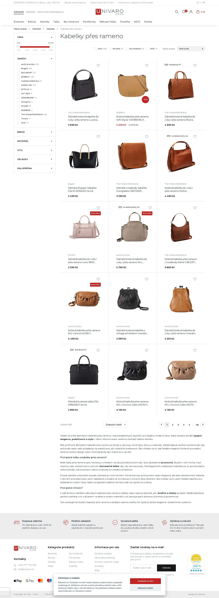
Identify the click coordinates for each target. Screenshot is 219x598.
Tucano (25, 118)
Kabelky (51, 29)
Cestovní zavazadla (50, 12)
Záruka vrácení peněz (75, 2)
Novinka (118, 48)
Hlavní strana (20, 29)
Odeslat (166, 568)
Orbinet (201, 594)
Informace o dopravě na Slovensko (135, 2)
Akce (102, 48)
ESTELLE (26, 89)
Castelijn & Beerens (31, 81)
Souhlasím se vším (145, 581)
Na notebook (136, 48)
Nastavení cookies (145, 588)
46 (197, 424)
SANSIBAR (26, 110)
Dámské (19, 12)
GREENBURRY (29, 98)
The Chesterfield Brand (34, 114)
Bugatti (26, 68)
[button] (191, 48)
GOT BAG (26, 93)
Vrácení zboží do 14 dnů (102, 2)
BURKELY (27, 77)
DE (203, 2)
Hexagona (27, 102)
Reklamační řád (52, 594)
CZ (197, 2)
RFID (153, 48)
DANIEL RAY (28, 85)
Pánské (30, 12)
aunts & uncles (30, 64)
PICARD (26, 106)
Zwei (24, 123)
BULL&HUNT (28, 72)
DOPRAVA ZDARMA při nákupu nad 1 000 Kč (37, 2)
